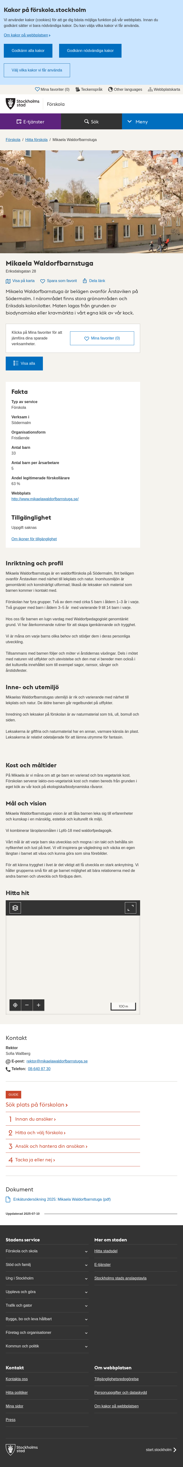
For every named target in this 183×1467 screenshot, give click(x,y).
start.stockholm (161, 1449)
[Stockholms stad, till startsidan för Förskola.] (91, 104)
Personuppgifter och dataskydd (120, 1393)
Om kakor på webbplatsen (26, 35)
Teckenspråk (88, 89)
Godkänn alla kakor (28, 51)
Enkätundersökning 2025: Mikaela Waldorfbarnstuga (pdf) (62, 1199)
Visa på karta (20, 281)
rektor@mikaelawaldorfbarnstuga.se (57, 1061)
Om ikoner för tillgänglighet (34, 539)
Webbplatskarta (164, 89)
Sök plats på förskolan (35, 1104)
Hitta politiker (17, 1393)
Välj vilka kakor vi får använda (37, 70)
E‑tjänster (30, 121)
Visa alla (24, 363)
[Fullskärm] (130, 908)
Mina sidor (14, 1406)
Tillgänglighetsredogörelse (116, 1379)
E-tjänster (102, 1265)
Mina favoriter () (52, 89)
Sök (91, 121)
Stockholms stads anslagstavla (120, 1278)
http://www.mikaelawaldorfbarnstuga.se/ (45, 499)
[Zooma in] (38, 1005)
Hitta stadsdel (105, 1251)
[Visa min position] (15, 1005)
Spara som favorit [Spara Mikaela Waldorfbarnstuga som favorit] (58, 281)
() (102, 338)
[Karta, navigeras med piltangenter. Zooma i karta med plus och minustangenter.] (73, 957)
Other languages (125, 89)
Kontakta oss (17, 1379)
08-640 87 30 (39, 1069)
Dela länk (93, 280)
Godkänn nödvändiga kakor (90, 51)
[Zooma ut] (27, 1005)
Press (10, 1420)
